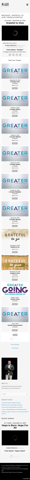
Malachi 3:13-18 (21, 45)
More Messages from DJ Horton (15, 46)
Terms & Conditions (6, 469)
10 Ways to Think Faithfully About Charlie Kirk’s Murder (14, 409)
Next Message (15, 348)
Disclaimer (19, 472)
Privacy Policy (4, 472)
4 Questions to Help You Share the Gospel (11, 403)
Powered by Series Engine (15, 338)
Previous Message (15, 344)
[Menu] (27, 5)
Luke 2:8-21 (21, 448)
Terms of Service (13, 472)
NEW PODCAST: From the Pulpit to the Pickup (12, 405)
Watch (14, 88)
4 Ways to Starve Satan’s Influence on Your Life (12, 407)
